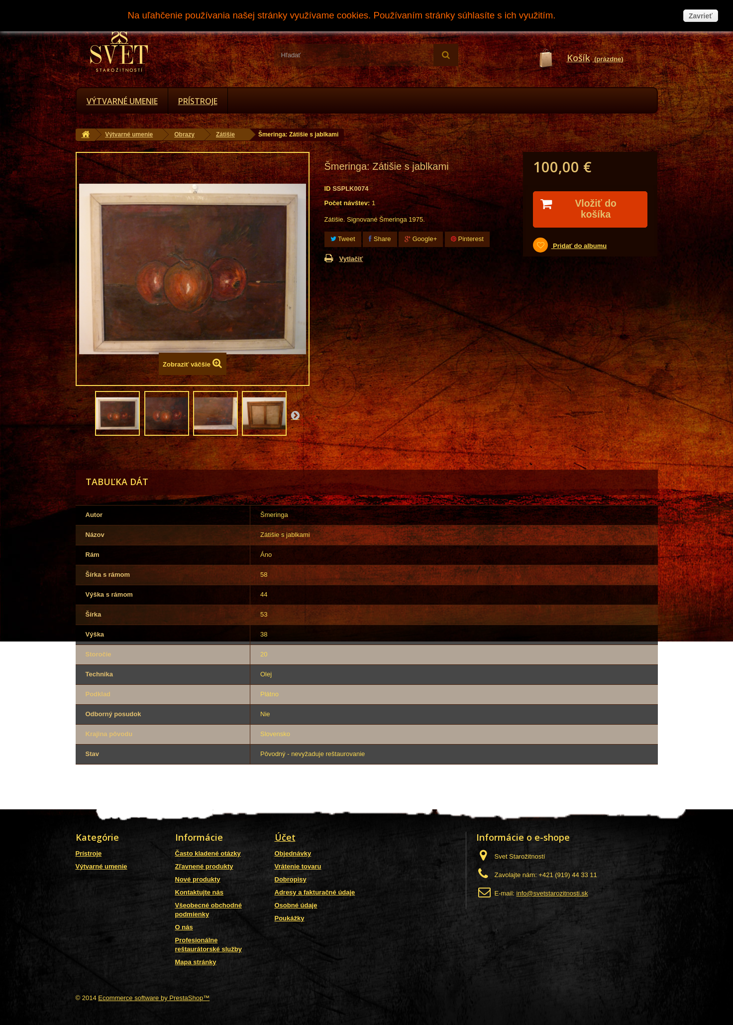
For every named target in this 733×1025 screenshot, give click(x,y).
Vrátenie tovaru (298, 866)
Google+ (421, 239)
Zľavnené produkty (204, 866)
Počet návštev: (347, 203)
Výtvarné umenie (122, 101)
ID (327, 188)
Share (380, 239)
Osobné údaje (296, 905)
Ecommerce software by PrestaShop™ (153, 998)
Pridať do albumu (579, 246)
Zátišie (225, 134)
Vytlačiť (351, 258)
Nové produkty (197, 879)
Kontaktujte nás (199, 892)
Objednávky (293, 853)
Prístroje (197, 101)
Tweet (342, 239)
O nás (184, 927)
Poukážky (290, 918)
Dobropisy (291, 879)
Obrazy (184, 134)
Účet (285, 837)
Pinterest (467, 239)
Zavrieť (701, 16)
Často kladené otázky (208, 853)
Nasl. (295, 415)
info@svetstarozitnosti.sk (552, 893)
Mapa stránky (195, 962)
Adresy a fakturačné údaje (315, 892)
